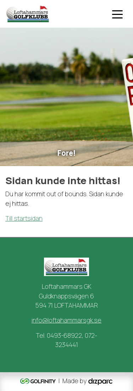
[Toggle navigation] (117, 14)
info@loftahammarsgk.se (66, 320)
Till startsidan (24, 218)
